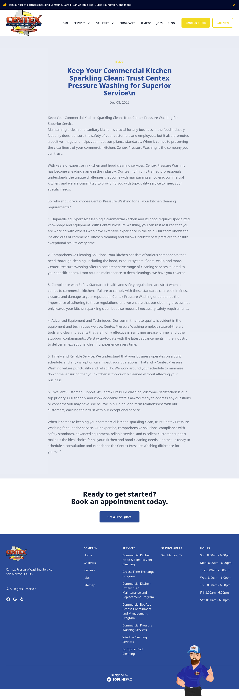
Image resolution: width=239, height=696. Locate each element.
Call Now (222, 26)
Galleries (90, 570)
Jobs (160, 26)
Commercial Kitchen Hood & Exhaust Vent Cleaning (137, 566)
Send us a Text (196, 26)
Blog (171, 26)
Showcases (127, 26)
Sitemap (89, 592)
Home (65, 26)
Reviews (145, 26)
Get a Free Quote (119, 524)
